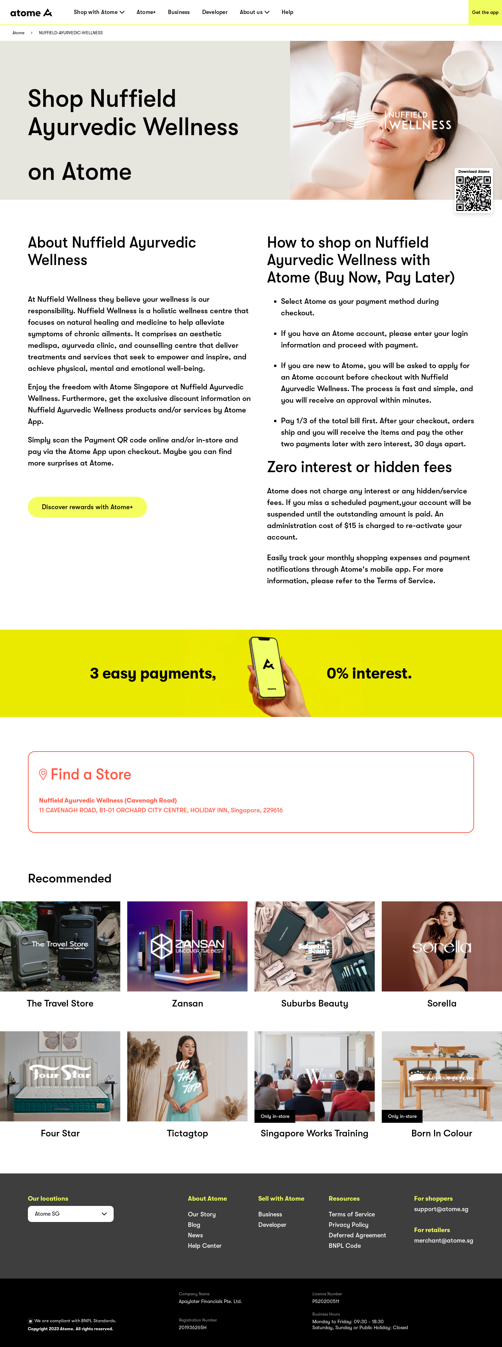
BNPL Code (345, 1245)
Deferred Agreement (357, 1235)
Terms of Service (352, 1214)
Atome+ (146, 12)
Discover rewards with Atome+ (87, 507)
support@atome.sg (441, 1209)
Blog (194, 1224)
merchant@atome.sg (443, 1240)
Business (179, 12)
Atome (18, 33)
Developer (215, 12)
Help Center (205, 1245)
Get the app (485, 12)
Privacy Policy (348, 1224)
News (195, 1235)
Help (287, 12)
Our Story (202, 1214)
